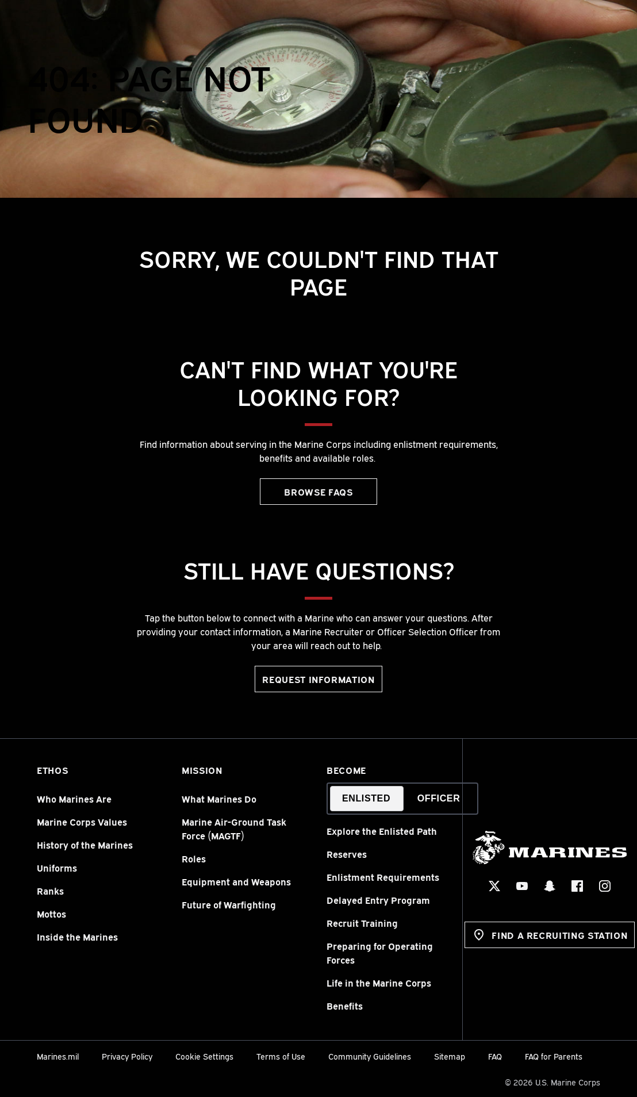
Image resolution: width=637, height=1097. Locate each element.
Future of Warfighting (229, 904)
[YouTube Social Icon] (522, 886)
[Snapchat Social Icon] (550, 886)
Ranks (50, 890)
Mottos (51, 913)
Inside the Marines (77, 936)
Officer (439, 798)
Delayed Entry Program (378, 899)
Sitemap (449, 1055)
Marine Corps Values (82, 821)
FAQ (495, 1055)
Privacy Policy (127, 1055)
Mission (202, 770)
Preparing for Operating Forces (380, 952)
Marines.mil (58, 1055)
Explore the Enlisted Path (382, 830)
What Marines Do (219, 798)
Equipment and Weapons (236, 881)
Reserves (347, 853)
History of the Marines (85, 844)
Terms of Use (280, 1055)
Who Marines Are (74, 798)
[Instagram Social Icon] (605, 886)
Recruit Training (362, 922)
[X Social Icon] (495, 886)
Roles (194, 858)
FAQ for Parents (553, 1055)
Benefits (345, 1005)
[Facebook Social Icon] (577, 886)
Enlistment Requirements (383, 876)
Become (346, 770)
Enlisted (366, 798)
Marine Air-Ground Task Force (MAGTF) (234, 828)
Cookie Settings (204, 1055)
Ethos (52, 770)
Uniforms (57, 867)
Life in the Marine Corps (379, 982)
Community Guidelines (369, 1055)
